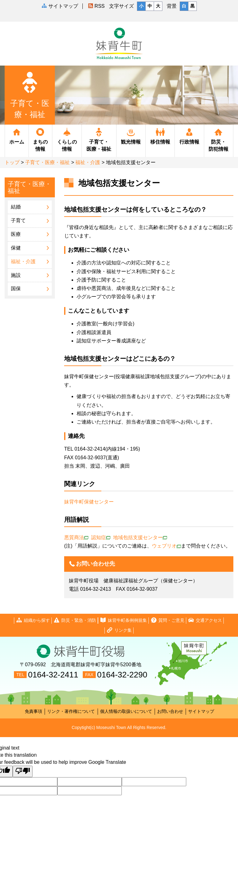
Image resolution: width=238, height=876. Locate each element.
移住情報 (160, 135)
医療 (16, 234)
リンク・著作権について (71, 711)
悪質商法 (76, 537)
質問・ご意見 (167, 620)
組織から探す (33, 620)
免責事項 (33, 711)
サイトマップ (201, 711)
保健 (16, 247)
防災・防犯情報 (218, 139)
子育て (18, 220)
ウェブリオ (166, 545)
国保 (16, 288)
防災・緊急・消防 (74, 620)
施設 (16, 275)
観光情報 (131, 135)
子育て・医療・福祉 (99, 139)
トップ (12, 162)
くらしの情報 (66, 139)
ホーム (16, 135)
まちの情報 (40, 139)
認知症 (100, 537)
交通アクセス (205, 620)
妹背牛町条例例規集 (123, 620)
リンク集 (119, 630)
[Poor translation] (23, 771)
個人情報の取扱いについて (126, 711)
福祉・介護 (87, 162)
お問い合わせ (170, 711)
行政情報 (189, 135)
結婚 (16, 206)
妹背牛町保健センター (89, 501)
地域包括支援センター (140, 537)
